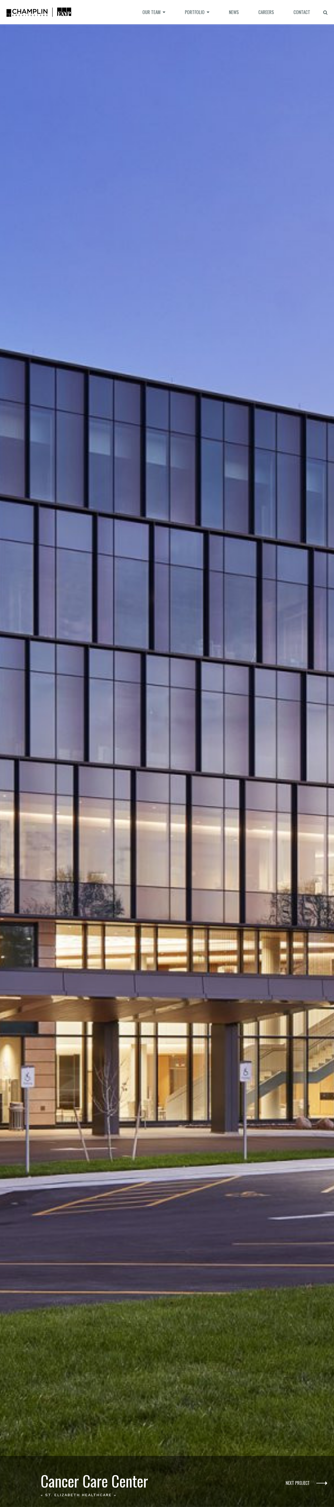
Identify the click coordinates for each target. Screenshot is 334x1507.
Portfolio (195, 12)
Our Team (151, 12)
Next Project (307, 1483)
